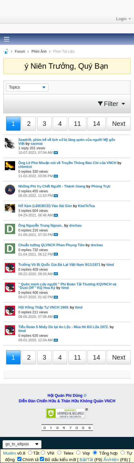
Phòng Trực (101, 186)
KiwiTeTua (86, 206)
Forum (20, 51)
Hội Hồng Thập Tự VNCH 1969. (43, 307)
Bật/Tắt (86, 459)
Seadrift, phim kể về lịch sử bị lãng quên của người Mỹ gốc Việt (66, 141)
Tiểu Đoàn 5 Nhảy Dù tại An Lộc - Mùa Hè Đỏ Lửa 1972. (63, 327)
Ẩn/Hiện (111, 459)
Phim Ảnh (39, 51)
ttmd (110, 264)
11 (77, 123)
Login (123, 19)
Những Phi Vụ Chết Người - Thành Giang (51, 186)
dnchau (75, 225)
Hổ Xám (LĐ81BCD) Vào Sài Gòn (45, 206)
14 (96, 123)
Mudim (9, 453)
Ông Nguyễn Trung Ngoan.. (40, 225)
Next (118, 123)
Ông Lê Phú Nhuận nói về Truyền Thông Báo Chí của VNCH (67, 163)
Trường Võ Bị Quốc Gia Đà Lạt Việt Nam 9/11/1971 (59, 264)
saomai (36, 143)
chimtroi (25, 167)
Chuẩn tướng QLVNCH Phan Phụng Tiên (51, 245)
